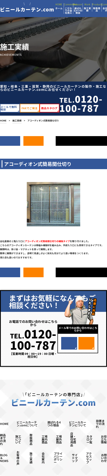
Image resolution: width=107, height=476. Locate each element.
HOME (3, 120)
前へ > (33, 139)
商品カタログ (49, 108)
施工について (18, 432)
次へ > (10, 139)
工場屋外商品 (59, 432)
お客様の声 (17, 451)
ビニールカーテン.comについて (27, 417)
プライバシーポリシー (58, 451)
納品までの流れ (3, 433)
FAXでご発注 (30, 108)
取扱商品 (31, 433)
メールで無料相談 (8, 108)
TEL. (81, 103)
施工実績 (16, 120)
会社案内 (43, 451)
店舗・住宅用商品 (73, 433)
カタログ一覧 (89, 432)
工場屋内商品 (44, 432)
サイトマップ (75, 451)
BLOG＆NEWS (4, 451)
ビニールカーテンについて (77, 417)
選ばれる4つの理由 (54, 417)
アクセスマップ (89, 451)
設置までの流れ (100, 417)
